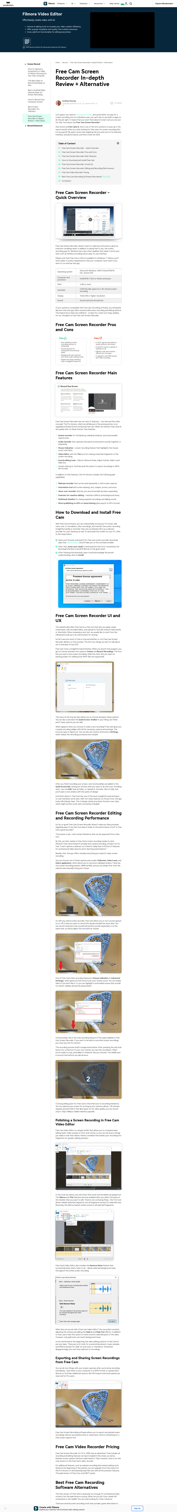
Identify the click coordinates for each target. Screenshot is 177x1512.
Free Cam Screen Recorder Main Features (79, 156)
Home (58, 62)
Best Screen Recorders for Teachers (34, 109)
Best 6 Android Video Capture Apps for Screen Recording (36, 92)
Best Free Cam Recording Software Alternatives (82, 177)
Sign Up (137, 1508)
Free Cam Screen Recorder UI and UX (77, 164)
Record (65, 62)
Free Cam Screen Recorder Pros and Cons (79, 152)
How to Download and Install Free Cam (78, 160)
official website (72, 543)
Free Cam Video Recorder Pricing (75, 172)
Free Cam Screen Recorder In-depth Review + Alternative (36, 118)
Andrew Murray (69, 101)
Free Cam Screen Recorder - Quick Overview (80, 148)
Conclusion (66, 181)
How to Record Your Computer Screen (36, 101)
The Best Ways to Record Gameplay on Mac (36, 83)
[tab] (36, 64)
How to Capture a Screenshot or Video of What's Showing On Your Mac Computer (37, 72)
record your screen (84, 115)
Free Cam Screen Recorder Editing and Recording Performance (88, 168)
